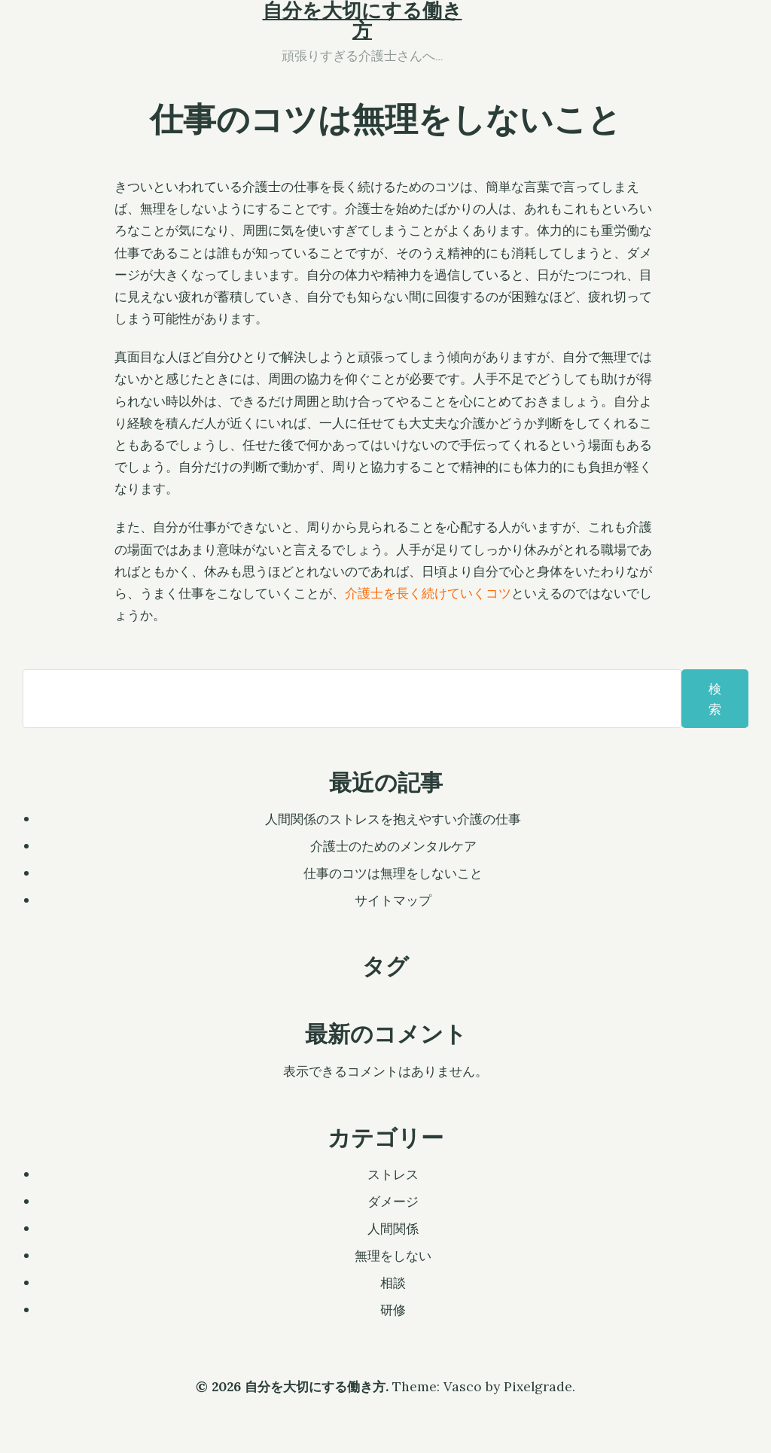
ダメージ (393, 1201)
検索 (715, 698)
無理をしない (393, 1255)
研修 (393, 1309)
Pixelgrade (538, 1386)
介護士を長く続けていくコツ (428, 593)
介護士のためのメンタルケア (393, 845)
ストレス (393, 1174)
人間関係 (393, 1228)
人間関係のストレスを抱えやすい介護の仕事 (393, 818)
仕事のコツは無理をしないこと (393, 873)
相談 (393, 1282)
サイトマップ (393, 900)
